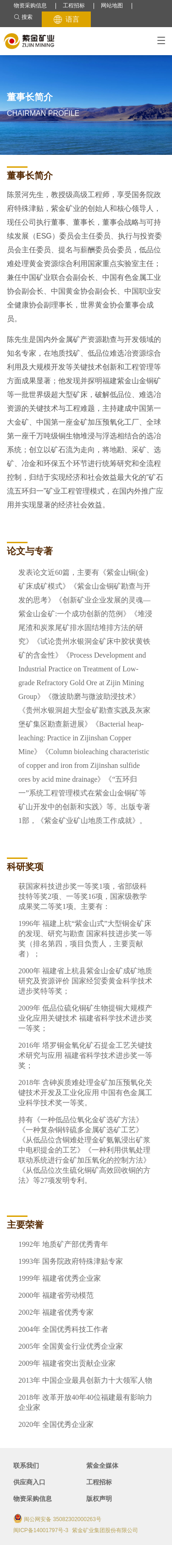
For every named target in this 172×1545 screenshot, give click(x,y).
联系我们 (26, 1465)
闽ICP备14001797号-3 (40, 1530)
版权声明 (99, 1498)
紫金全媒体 (102, 1465)
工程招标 (74, 5)
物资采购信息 (30, 5)
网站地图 (112, 5)
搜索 (23, 17)
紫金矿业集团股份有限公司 (105, 1530)
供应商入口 (29, 1482)
